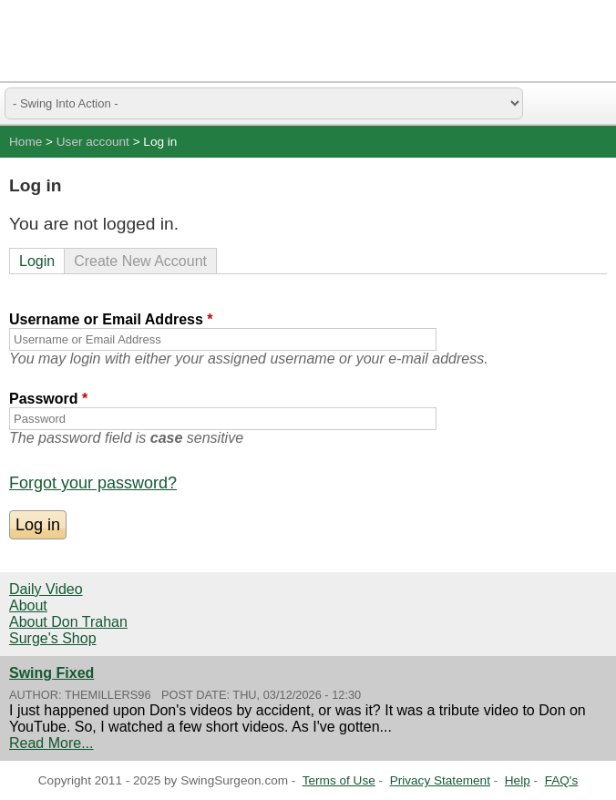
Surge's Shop (53, 638)
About (28, 605)
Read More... (51, 743)
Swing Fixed (51, 673)
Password (48, 398)
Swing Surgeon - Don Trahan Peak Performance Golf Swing (100, 40)
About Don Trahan (68, 622)
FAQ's (562, 780)
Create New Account (140, 261)
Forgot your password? (93, 483)
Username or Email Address (111, 319)
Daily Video (46, 589)
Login (37, 261)
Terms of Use (339, 780)
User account (92, 142)
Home (25, 142)
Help (517, 780)
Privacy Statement (440, 780)
